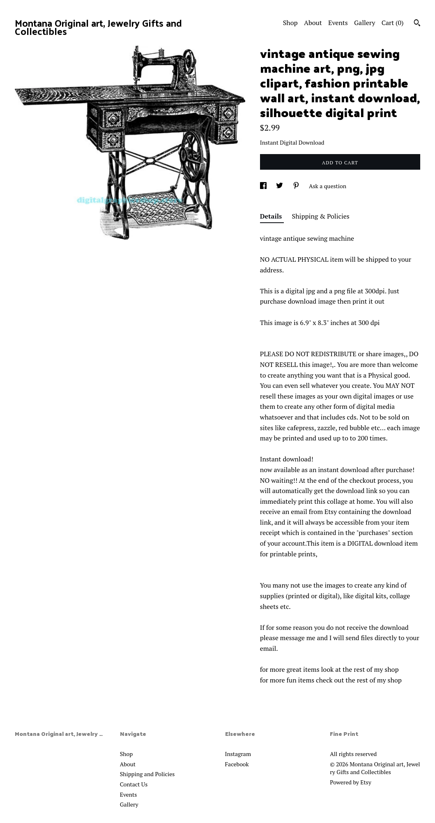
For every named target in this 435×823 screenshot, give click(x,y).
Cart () (393, 22)
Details (272, 216)
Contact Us (134, 784)
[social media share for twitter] (280, 186)
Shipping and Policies (147, 774)
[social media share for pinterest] (297, 186)
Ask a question (327, 186)
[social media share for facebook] (264, 186)
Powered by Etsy (350, 782)
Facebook (237, 764)
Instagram (238, 754)
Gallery (364, 22)
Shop (290, 22)
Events (338, 22)
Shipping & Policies (321, 216)
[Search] (417, 23)
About (313, 22)
